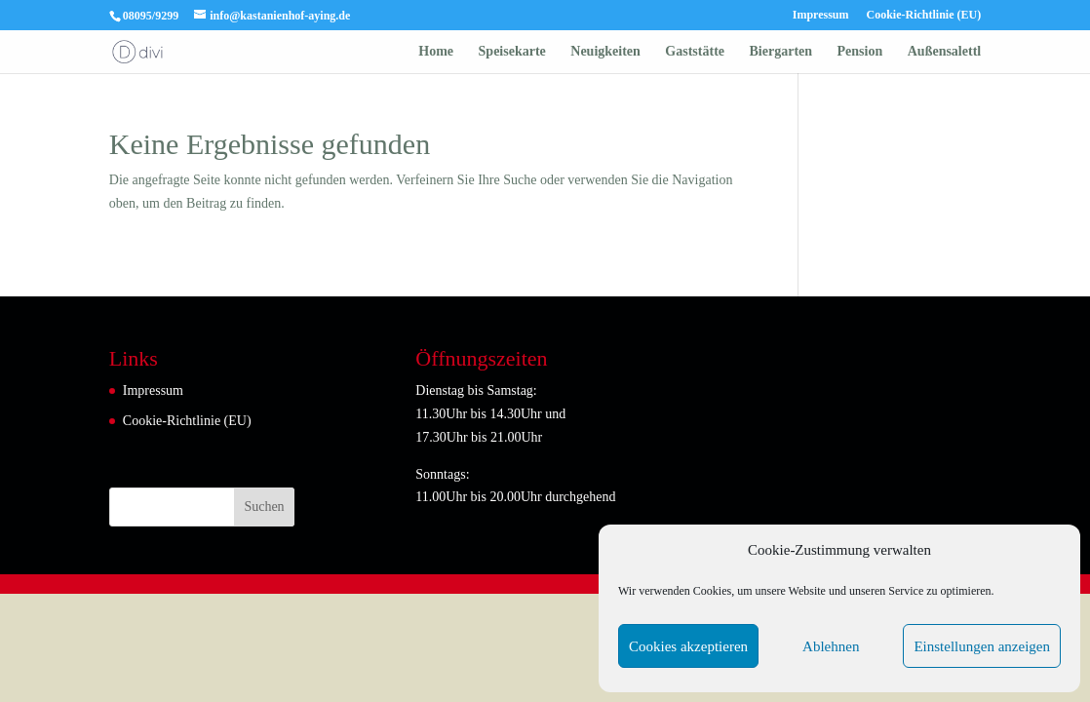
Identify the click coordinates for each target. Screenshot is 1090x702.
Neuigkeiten (605, 51)
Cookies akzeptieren (688, 646)
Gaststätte (694, 51)
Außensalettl (944, 51)
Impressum (821, 15)
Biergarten (781, 51)
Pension (860, 51)
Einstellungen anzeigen (982, 646)
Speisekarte (512, 51)
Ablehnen (830, 646)
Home (435, 51)
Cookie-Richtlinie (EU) (924, 15)
